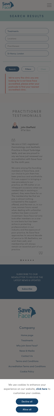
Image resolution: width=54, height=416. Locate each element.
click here (41, 389)
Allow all (27, 409)
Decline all (27, 401)
